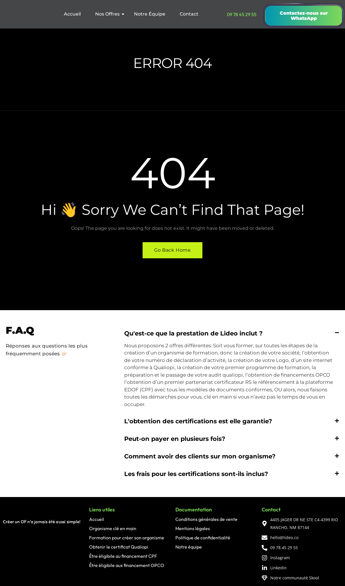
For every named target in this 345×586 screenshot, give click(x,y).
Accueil (72, 14)
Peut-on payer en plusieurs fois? (174, 438)
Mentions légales (192, 528)
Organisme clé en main (112, 528)
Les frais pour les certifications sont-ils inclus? (196, 473)
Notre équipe (188, 547)
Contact (189, 14)
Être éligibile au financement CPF (123, 556)
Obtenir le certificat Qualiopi (118, 547)
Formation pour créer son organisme (126, 538)
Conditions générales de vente (206, 519)
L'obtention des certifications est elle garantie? (198, 421)
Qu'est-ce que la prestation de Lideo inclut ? (193, 333)
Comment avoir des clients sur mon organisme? (199, 456)
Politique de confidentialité (202, 538)
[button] (231, 333)
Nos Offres (109, 14)
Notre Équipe (149, 14)
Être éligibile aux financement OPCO (126, 565)
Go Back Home (172, 250)
